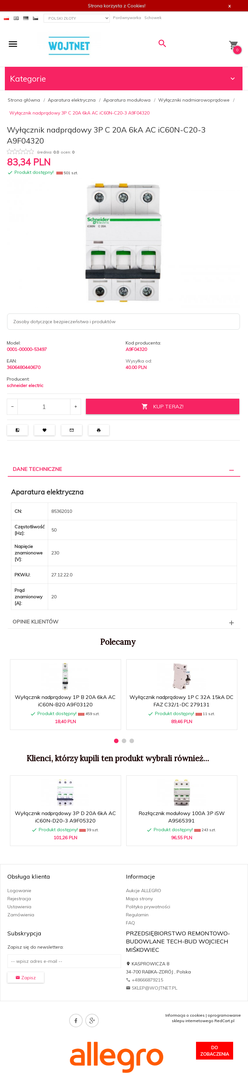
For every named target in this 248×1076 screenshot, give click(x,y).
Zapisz (26, 978)
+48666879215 (144, 980)
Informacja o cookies (185, 1015)
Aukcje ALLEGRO (143, 890)
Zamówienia (20, 915)
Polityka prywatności (148, 907)
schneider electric (25, 385)
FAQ (130, 923)
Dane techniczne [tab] (37, 469)
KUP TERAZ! (162, 406)
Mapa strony (139, 899)
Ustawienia (19, 907)
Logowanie (19, 890)
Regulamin (137, 915)
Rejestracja (19, 899)
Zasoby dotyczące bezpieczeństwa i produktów (64, 321)
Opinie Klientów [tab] (35, 621)
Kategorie (123, 79)
